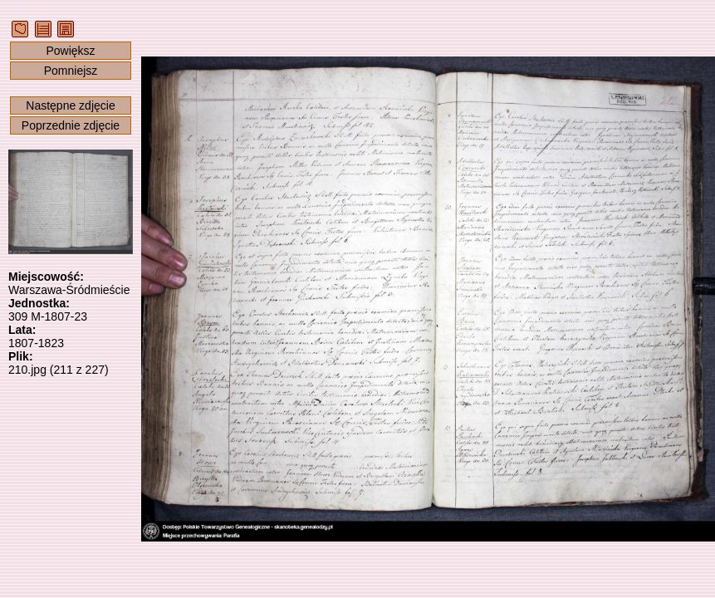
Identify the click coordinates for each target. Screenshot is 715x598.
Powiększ (70, 50)
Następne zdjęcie (70, 105)
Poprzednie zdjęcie (71, 125)
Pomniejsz (71, 70)
